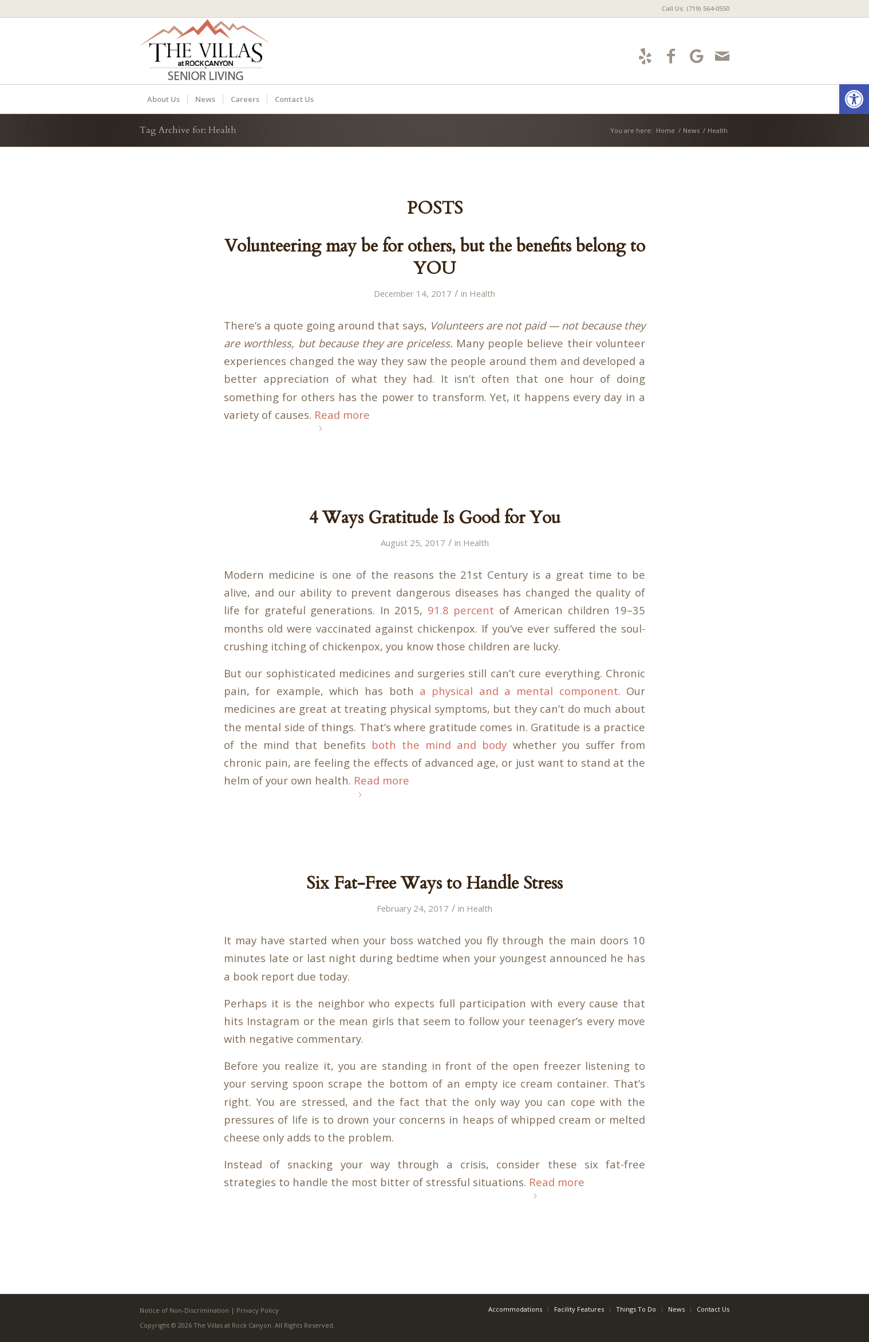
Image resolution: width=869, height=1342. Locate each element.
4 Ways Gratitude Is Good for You (434, 517)
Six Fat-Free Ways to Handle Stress (434, 883)
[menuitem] (692, 8)
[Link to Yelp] (645, 55)
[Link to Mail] (722, 55)
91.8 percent (461, 610)
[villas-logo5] (244, 51)
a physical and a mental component (519, 691)
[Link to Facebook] (671, 55)
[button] (854, 99)
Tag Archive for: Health (188, 130)
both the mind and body (439, 744)
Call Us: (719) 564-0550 (695, 8)
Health (482, 293)
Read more (342, 419)
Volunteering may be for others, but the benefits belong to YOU (434, 257)
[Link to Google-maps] (696, 55)
